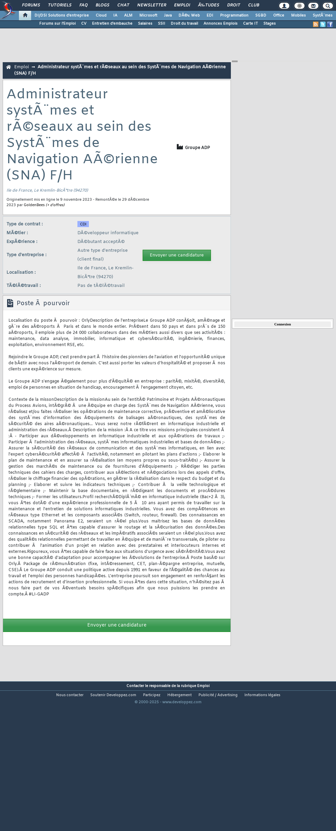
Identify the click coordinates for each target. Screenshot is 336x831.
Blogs (102, 5)
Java (168, 15)
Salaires (145, 23)
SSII (161, 23)
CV (84, 23)
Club (253, 5)
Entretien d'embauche (112, 23)
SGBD (260, 15)
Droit (233, 5)
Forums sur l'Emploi (57, 23)
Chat (123, 5)
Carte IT (250, 23)
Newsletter (152, 5)
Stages (269, 23)
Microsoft (148, 15)
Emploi (182, 5)
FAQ (83, 5)
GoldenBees (34, 205)
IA (115, 15)
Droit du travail (184, 23)
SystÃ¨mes (323, 15)
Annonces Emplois (220, 23)
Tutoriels (59, 5)
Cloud (101, 15)
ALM (128, 15)
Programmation (234, 15)
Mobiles (298, 15)
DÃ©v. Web (189, 15)
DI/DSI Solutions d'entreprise (61, 15)
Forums (31, 5)
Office (278, 15)
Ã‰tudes (208, 5)
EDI (210, 15)
